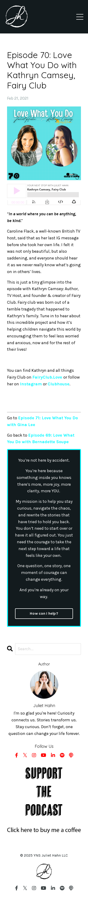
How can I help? (44, 613)
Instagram (31, 384)
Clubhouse (58, 384)
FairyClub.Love (47, 377)
